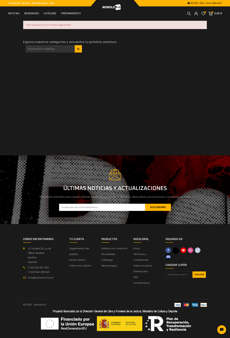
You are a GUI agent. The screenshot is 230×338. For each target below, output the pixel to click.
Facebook (168, 250)
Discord (168, 257)
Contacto (14, 3)
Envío (136, 248)
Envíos (26, 3)
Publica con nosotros (114, 248)
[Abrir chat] (221, 329)
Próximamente (71, 13)
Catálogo (50, 13)
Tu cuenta (76, 239)
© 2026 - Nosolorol (34, 304)
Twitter (176, 250)
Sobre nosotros (142, 265)
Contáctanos (141, 283)
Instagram (191, 250)
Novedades (31, 13)
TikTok (199, 250)
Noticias (13, 13)
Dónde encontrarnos (38, 239)
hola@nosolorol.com (41, 277)
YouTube (184, 250)
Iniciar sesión (77, 260)
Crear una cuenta (80, 265)
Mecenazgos (109, 265)
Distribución (39, 3)
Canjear (199, 275)
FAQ (51, 3)
